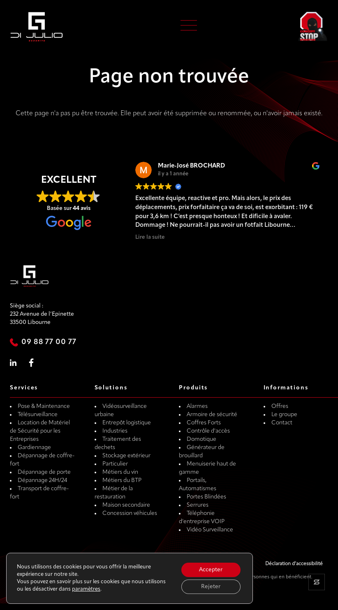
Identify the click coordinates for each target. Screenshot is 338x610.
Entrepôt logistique (126, 423)
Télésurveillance (38, 415)
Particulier (115, 464)
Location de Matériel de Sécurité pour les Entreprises (40, 431)
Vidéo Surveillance (210, 530)
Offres (279, 406)
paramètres (86, 588)
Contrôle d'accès (208, 431)
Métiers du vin (120, 472)
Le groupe (284, 415)
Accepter (210, 569)
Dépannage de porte (44, 472)
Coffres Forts (204, 423)
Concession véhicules (129, 513)
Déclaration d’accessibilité (294, 563)
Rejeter (210, 586)
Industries (114, 431)
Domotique (201, 439)
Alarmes (197, 406)
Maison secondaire (126, 505)
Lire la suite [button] (150, 237)
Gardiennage (34, 448)
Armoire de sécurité (212, 415)
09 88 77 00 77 (48, 342)
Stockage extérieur (126, 456)
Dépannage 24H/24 (42, 480)
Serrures (197, 505)
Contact (281, 423)
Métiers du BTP (121, 480)
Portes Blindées (206, 497)
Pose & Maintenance (44, 406)
